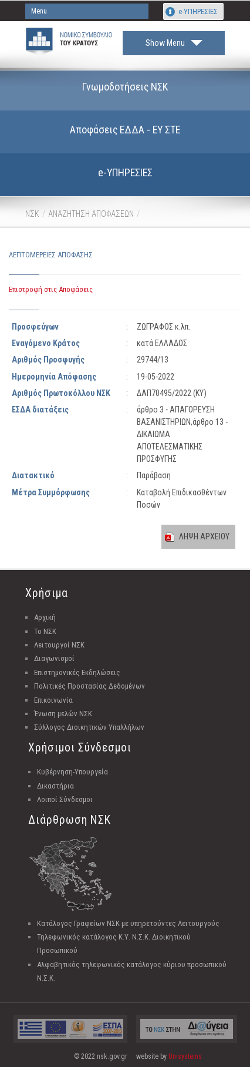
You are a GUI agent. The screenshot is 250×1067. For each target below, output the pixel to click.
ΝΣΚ (32, 214)
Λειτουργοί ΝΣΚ (59, 644)
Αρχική (45, 617)
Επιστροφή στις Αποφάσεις (51, 289)
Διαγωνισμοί (54, 658)
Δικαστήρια (55, 785)
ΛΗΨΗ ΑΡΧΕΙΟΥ (204, 536)
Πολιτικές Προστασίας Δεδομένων (89, 686)
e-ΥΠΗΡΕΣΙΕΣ (198, 11)
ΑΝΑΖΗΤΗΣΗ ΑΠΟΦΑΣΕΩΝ (91, 214)
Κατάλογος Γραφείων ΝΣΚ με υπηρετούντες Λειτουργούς (128, 923)
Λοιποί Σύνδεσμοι (65, 799)
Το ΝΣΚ (45, 631)
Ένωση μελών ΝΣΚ (63, 713)
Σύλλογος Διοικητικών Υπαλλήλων (89, 727)
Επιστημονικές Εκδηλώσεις (77, 672)
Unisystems (185, 1056)
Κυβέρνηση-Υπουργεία (72, 771)
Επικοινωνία (53, 700)
